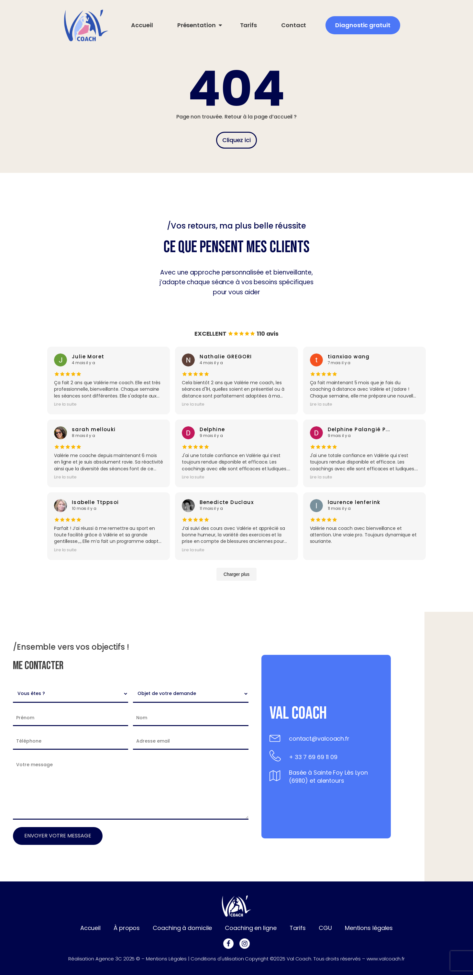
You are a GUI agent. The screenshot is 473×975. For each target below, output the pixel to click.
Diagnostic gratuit (362, 25)
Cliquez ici (236, 140)
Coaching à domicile (182, 928)
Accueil (142, 25)
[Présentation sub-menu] (197, 25)
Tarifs (248, 25)
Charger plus (236, 574)
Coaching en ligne (250, 928)
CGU (325, 928)
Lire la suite (65, 404)
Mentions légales (369, 928)
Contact (293, 25)
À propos (127, 928)
